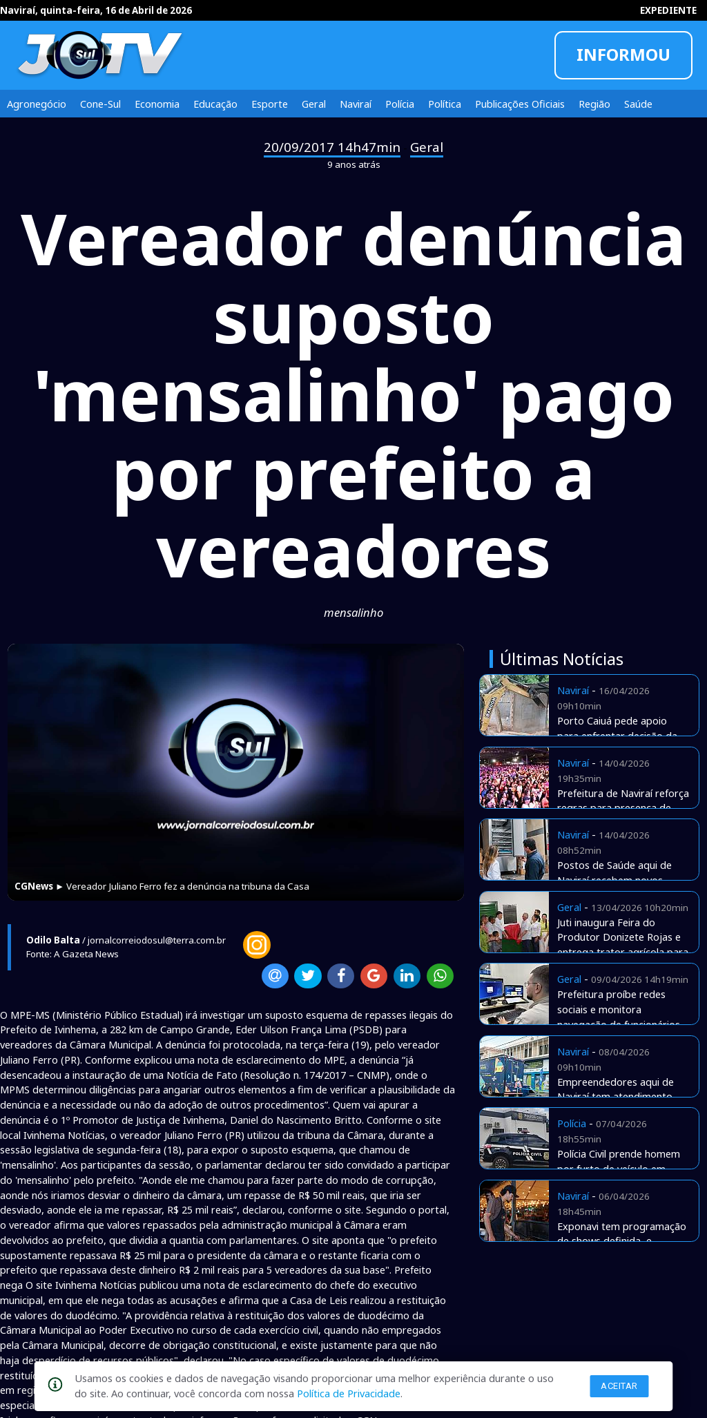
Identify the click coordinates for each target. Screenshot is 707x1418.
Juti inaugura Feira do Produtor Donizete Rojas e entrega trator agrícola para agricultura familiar (622, 944)
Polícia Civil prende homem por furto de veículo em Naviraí (618, 1169)
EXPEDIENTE (668, 10)
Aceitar (619, 1386)
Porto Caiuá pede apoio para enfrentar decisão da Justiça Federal (617, 735)
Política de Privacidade (348, 1393)
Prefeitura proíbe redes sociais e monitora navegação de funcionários (618, 1009)
